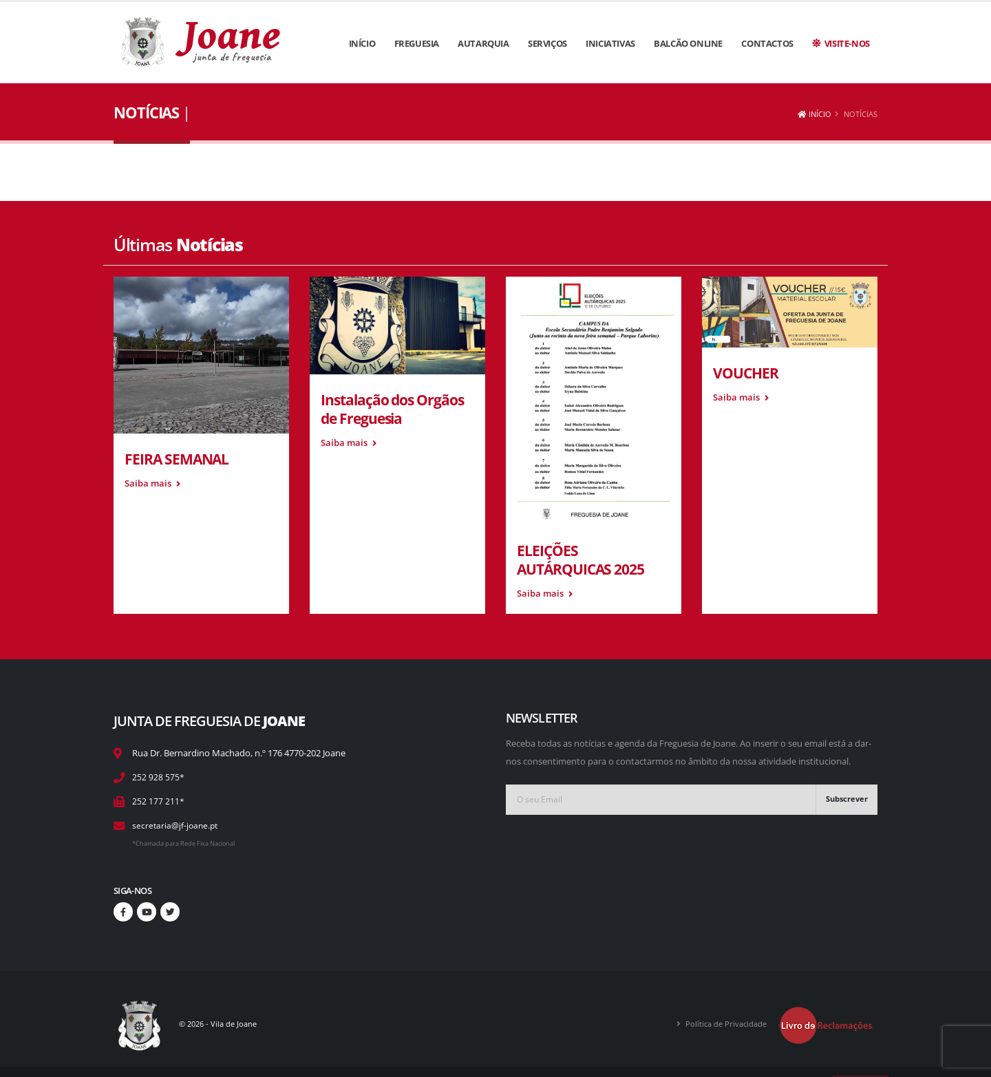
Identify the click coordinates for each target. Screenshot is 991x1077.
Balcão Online (688, 43)
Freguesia (416, 43)
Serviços (547, 43)
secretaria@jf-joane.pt (177, 825)
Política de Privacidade (718, 1024)
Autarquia (483, 43)
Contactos (767, 43)
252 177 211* (158, 801)
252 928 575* (158, 777)
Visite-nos (841, 43)
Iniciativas (610, 43)
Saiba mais (152, 483)
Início (362, 43)
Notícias (860, 114)
